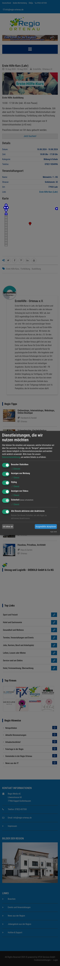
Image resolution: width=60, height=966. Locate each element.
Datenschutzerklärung (11, 457)
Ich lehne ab (8, 526)
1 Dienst (15, 477)
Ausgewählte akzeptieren (45, 526)
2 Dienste (15, 469)
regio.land (53, 532)
